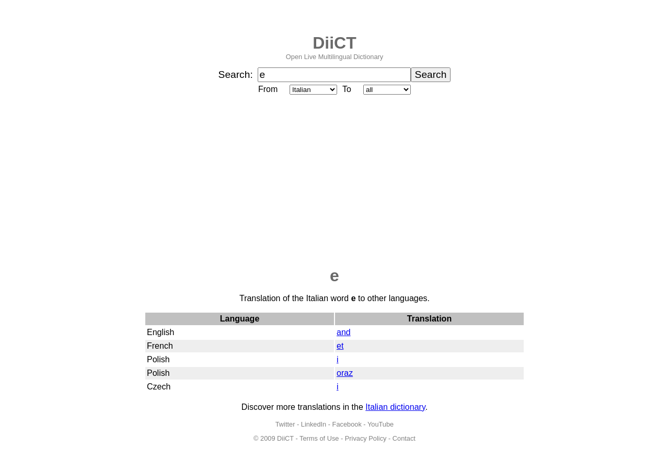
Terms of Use (319, 438)
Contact (404, 438)
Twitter (285, 424)
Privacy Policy (366, 438)
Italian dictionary (395, 407)
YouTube (380, 424)
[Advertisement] (334, 181)
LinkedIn (313, 424)
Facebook (347, 424)
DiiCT (334, 42)
